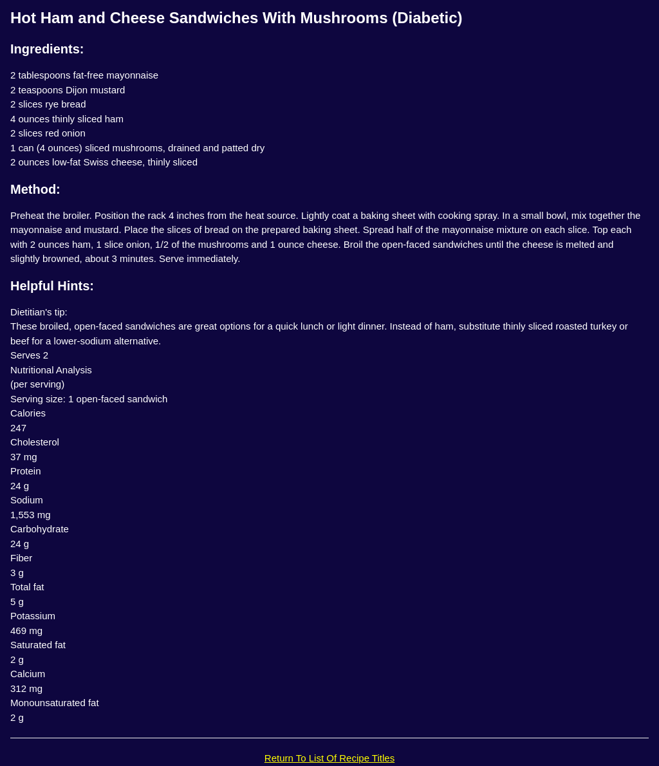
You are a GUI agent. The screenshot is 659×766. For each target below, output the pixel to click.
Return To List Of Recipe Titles (329, 757)
